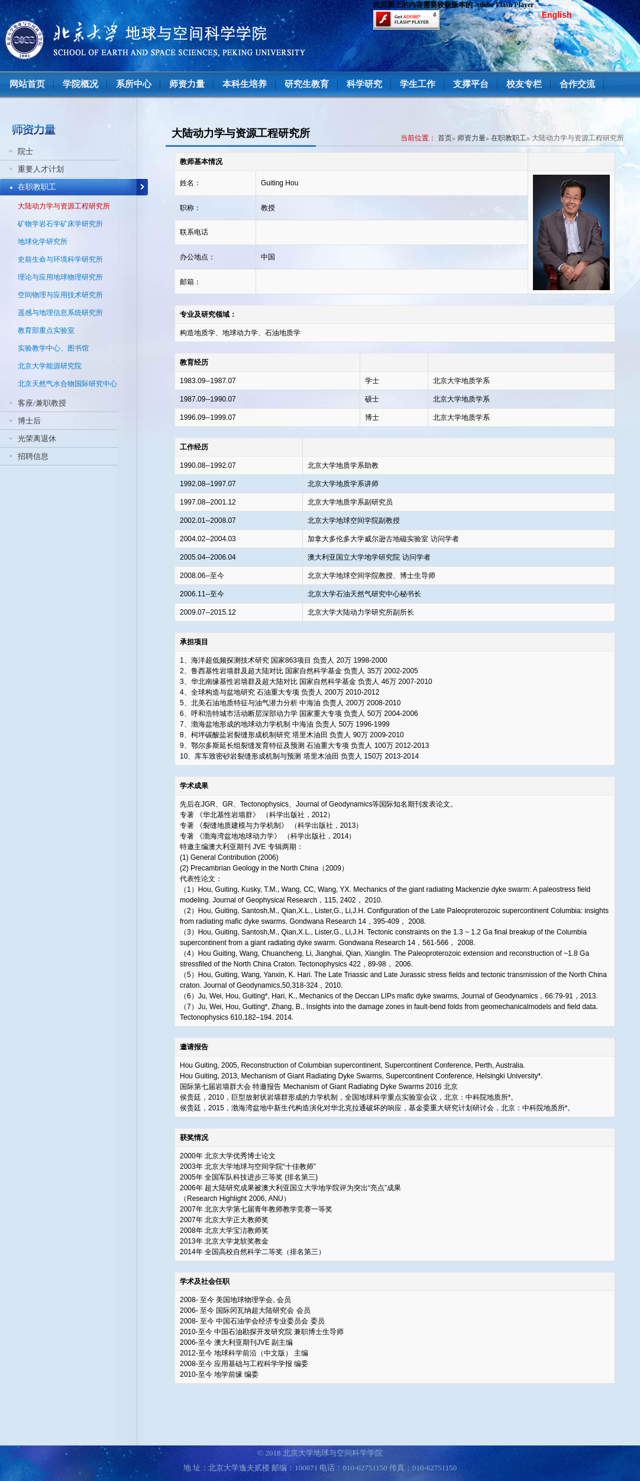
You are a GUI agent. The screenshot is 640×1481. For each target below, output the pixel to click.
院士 (25, 151)
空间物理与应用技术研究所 (60, 295)
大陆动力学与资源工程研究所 (64, 206)
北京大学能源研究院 (50, 366)
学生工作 (417, 84)
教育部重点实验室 (46, 330)
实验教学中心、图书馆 (53, 348)
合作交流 (577, 84)
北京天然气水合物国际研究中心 (67, 384)
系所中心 (133, 84)
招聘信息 (33, 456)
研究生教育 (307, 84)
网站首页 (27, 84)
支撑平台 (471, 84)
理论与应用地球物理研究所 (60, 277)
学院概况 (80, 84)
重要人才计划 (41, 169)
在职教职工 (37, 186)
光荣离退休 (37, 438)
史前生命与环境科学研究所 (60, 259)
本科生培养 (244, 84)
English (557, 15)
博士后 (29, 420)
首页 (445, 138)
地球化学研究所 (42, 241)
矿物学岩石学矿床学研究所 (60, 224)
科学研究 (364, 84)
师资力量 (187, 84)
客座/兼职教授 (42, 403)
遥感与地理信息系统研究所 (60, 313)
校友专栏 (524, 84)
